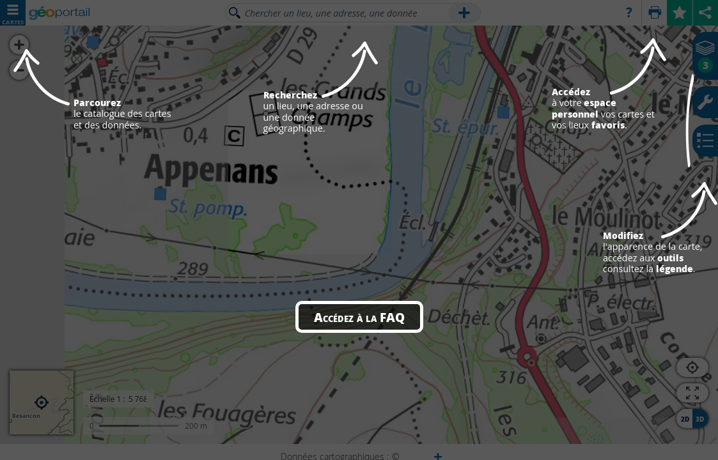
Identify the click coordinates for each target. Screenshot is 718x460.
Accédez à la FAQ (359, 317)
